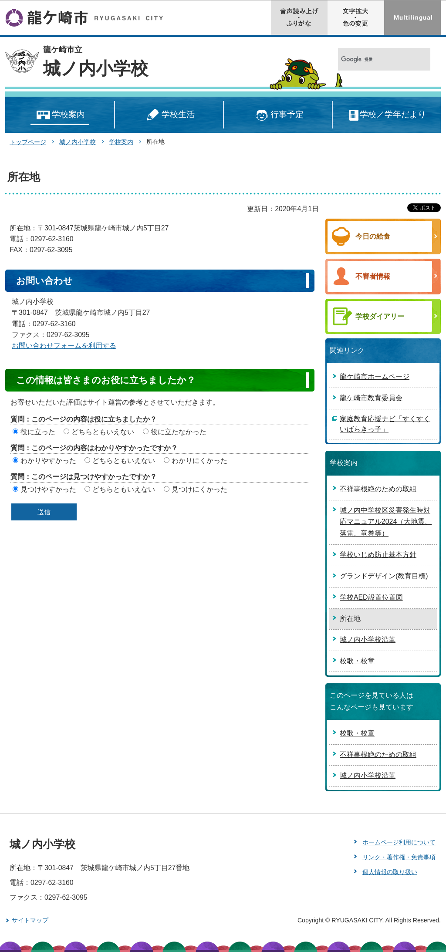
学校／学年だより (387, 115)
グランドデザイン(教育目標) (384, 576)
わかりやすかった (48, 460)
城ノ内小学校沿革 (367, 639)
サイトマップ (30, 920)
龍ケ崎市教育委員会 (371, 398)
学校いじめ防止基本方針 (378, 554)
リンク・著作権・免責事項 (399, 857)
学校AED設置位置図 (371, 597)
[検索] (375, 59)
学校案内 (60, 115)
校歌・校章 (357, 661)
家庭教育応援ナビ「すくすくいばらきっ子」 (385, 424)
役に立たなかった (178, 431)
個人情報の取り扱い (389, 871)
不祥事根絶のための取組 (378, 489)
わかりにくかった (199, 460)
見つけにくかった (199, 489)
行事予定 (278, 115)
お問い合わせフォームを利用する (64, 345)
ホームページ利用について (399, 842)
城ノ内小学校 (95, 68)
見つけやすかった (48, 489)
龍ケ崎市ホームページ (374, 376)
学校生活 (169, 115)
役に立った (37, 431)
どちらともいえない (102, 431)
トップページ (28, 141)
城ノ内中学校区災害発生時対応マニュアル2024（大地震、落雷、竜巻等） (386, 521)
